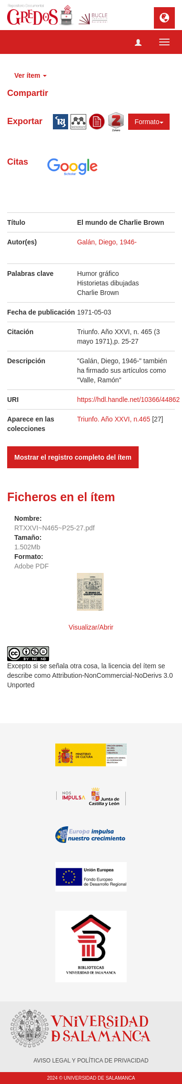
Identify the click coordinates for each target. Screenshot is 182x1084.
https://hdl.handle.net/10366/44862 (128, 399)
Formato (148, 122)
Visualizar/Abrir (91, 627)
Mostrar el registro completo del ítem (72, 457)
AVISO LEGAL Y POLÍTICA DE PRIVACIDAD (90, 1060)
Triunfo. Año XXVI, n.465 (114, 419)
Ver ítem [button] (30, 75)
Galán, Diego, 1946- (107, 242)
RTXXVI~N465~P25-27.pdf (54, 528)
